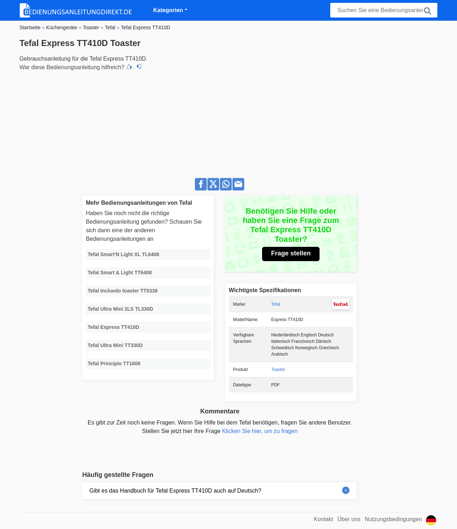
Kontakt (323, 519)
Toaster (278, 369)
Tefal (275, 304)
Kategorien (168, 10)
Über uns (349, 519)
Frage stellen (291, 253)
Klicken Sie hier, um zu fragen (260, 431)
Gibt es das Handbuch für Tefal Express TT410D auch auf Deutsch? (175, 491)
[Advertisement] (228, 122)
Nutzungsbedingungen (393, 519)
